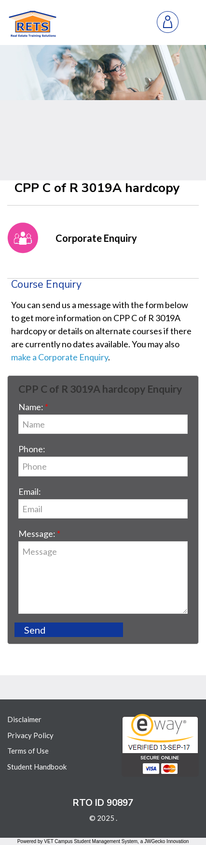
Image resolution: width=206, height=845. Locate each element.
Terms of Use (28, 750)
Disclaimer (24, 719)
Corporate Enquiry (96, 238)
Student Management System (105, 841)
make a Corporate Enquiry (59, 357)
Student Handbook (37, 766)
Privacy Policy (30, 735)
